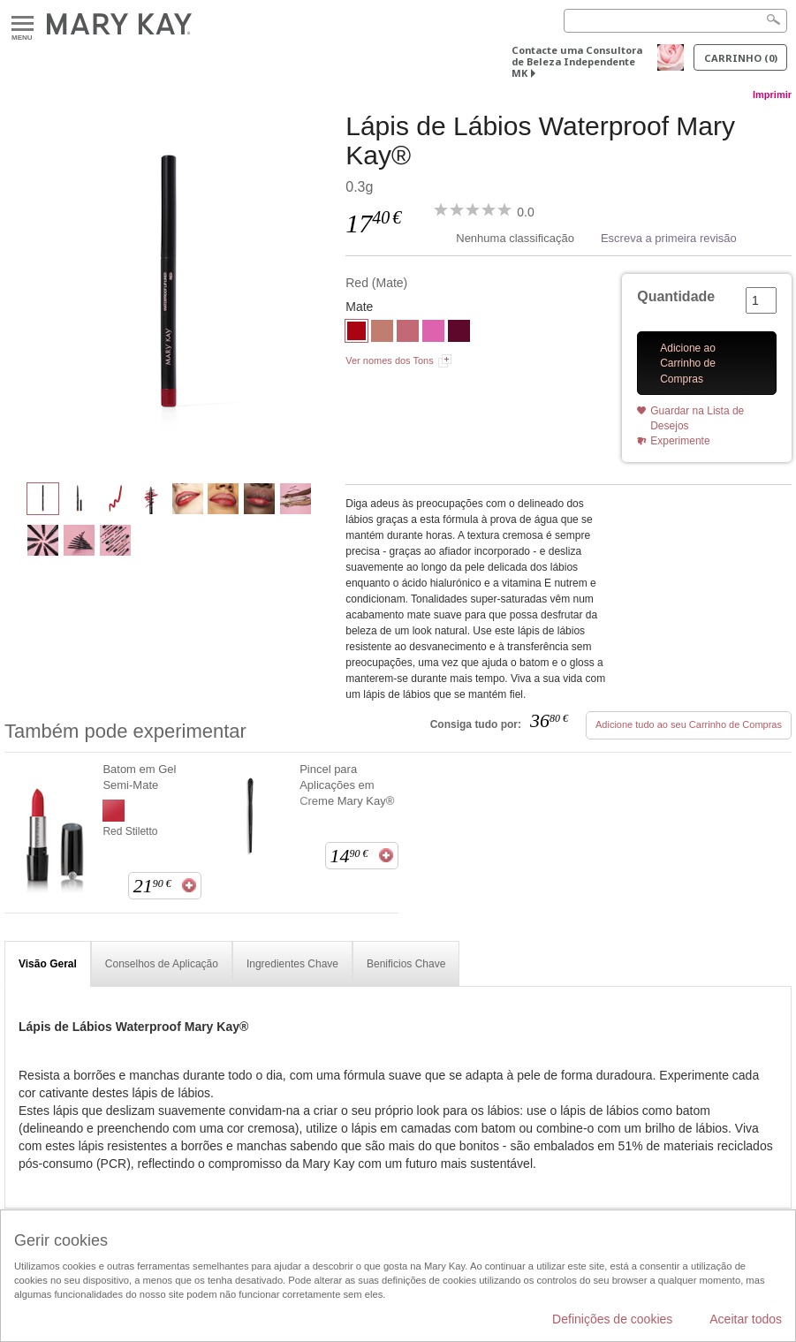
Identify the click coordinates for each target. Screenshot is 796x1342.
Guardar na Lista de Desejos (697, 418)
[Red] (168, 288)
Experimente (679, 441)
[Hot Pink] (433, 333)
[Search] (675, 21)
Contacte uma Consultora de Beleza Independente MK (577, 61)
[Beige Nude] (382, 333)
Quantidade (676, 296)
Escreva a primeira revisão (669, 238)
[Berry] (459, 333)
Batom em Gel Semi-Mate (139, 777)
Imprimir (772, 94)
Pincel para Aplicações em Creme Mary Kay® (346, 784)
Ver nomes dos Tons (389, 360)
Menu (22, 24)
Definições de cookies (612, 1319)
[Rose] (408, 333)
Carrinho (740, 57)
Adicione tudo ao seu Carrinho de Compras (688, 724)
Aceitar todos (745, 1319)
